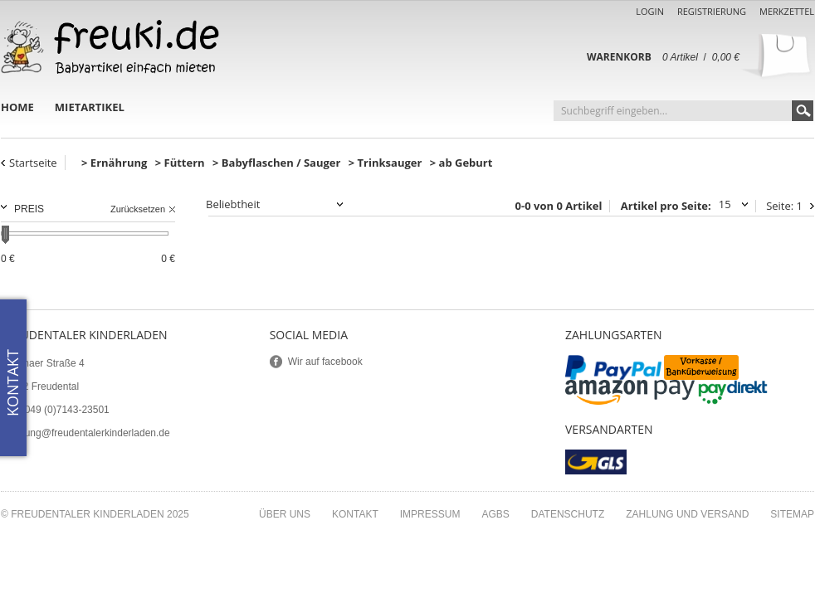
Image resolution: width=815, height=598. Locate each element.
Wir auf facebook (325, 361)
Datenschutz (567, 514)
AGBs (495, 514)
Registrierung (711, 11)
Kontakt (355, 514)
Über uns (284, 514)
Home (17, 107)
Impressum (430, 514)
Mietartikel (89, 107)
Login (650, 11)
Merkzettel (786, 11)
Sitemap (792, 514)
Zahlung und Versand (687, 514)
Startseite (33, 162)
